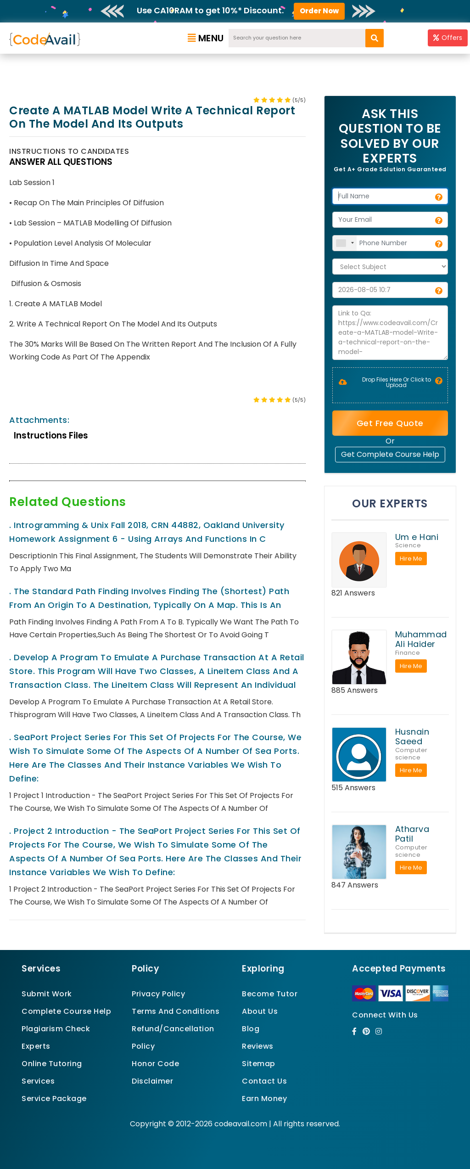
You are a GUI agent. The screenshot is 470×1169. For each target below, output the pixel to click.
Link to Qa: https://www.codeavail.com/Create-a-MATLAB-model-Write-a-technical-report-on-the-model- (390, 332)
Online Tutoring (52, 1063)
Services (38, 1081)
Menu (206, 38)
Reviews (258, 1046)
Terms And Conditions (175, 1011)
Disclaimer (152, 1081)
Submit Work (47, 994)
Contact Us (264, 1081)
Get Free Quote (390, 423)
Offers (447, 37)
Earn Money (264, 1098)
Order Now (319, 11)
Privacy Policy (158, 994)
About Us (260, 1011)
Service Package (54, 1098)
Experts (36, 1046)
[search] (374, 38)
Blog (250, 1028)
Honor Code (155, 1063)
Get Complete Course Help (390, 454)
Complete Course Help (66, 1011)
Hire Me (411, 558)
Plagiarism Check (56, 1028)
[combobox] (345, 243)
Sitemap (258, 1063)
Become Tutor (269, 994)
